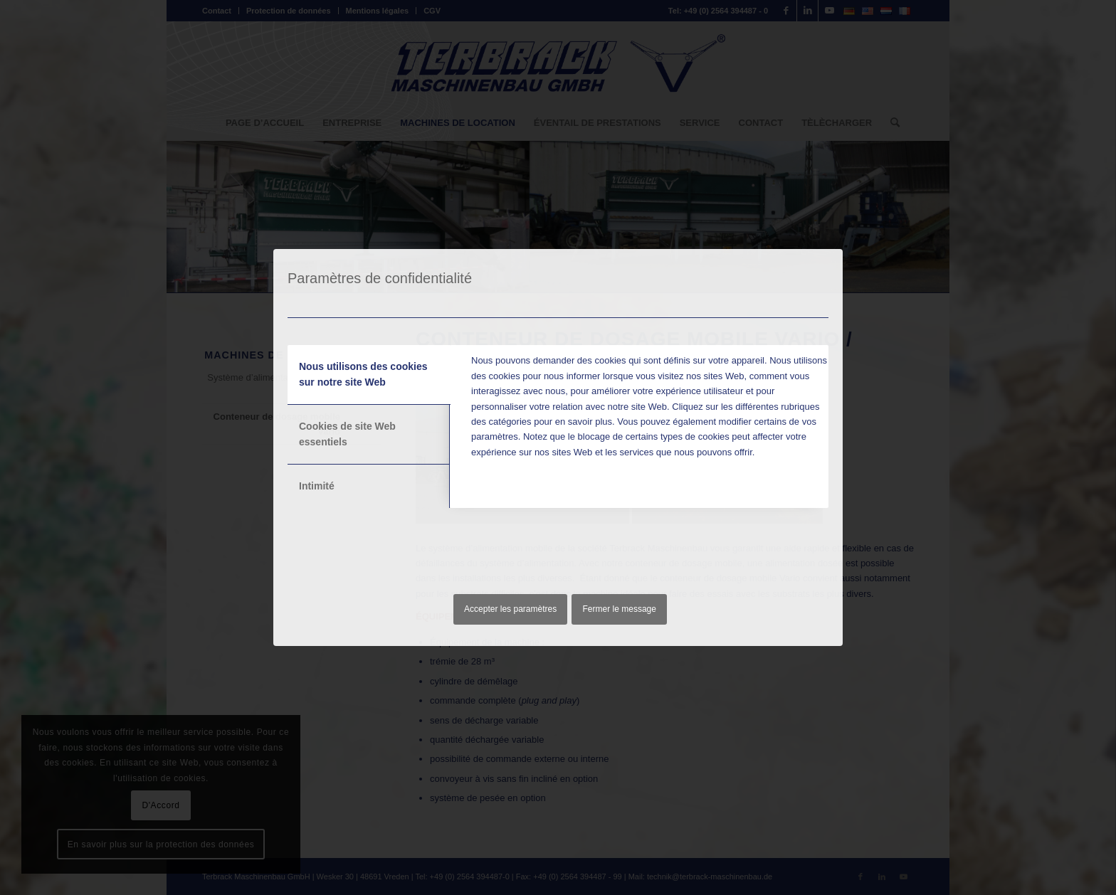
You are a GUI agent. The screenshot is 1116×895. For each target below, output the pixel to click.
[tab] (369, 375)
